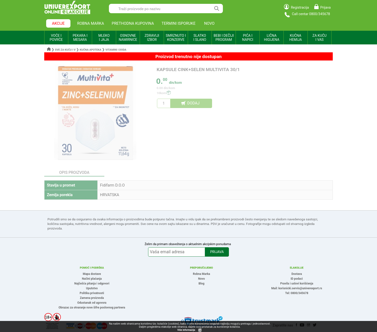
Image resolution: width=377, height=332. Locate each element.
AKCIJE (58, 23)
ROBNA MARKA (90, 23)
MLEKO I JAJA (104, 38)
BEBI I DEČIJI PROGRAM (224, 38)
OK (200, 330)
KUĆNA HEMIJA (295, 38)
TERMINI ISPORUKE (178, 23)
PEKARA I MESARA (80, 38)
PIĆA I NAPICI (247, 38)
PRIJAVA (217, 252)
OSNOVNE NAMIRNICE (128, 38)
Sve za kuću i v (65, 49)
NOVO (209, 23)
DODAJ (193, 103)
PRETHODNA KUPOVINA (133, 23)
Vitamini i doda (116, 49)
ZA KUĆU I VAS (319, 38)
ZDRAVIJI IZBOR (152, 38)
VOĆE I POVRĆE (56, 38)
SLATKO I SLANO (199, 38)
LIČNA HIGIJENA (271, 38)
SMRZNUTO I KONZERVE (176, 38)
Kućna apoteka (90, 49)
